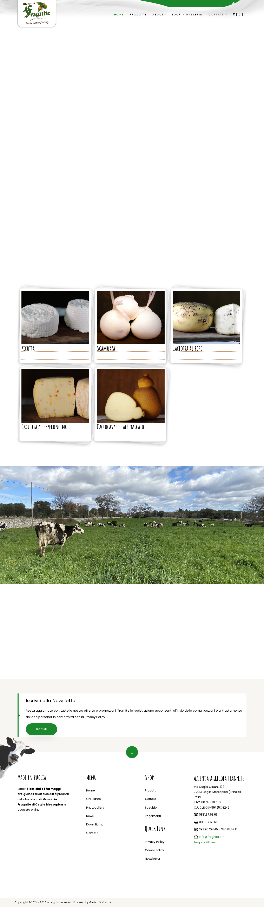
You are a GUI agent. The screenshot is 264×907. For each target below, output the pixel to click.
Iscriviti (41, 729)
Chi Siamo (93, 799)
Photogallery (95, 807)
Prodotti (138, 14)
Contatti (217, 14)
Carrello (150, 799)
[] (238, 14)
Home (119, 14)
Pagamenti (153, 816)
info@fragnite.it (210, 837)
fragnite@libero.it (206, 842)
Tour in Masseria (187, 14)
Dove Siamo (95, 824)
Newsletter (152, 859)
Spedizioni (152, 807)
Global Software (100, 902)
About (158, 14)
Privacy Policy (154, 842)
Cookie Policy (154, 850)
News (90, 816)
